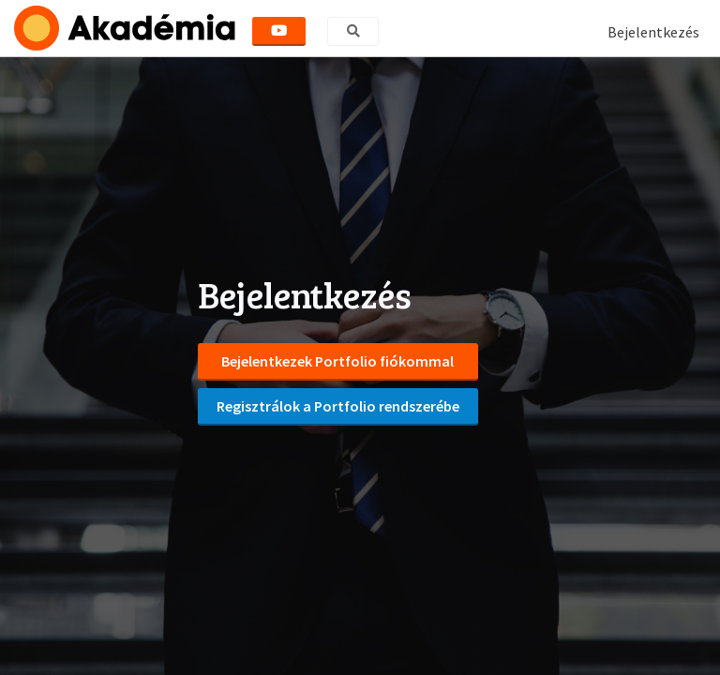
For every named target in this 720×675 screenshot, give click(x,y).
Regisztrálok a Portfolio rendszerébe (338, 406)
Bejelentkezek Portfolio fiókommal (337, 361)
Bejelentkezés (653, 31)
